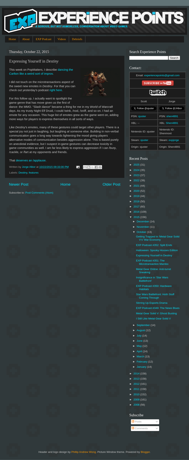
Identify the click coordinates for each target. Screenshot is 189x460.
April (140, 351)
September (144, 325)
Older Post (111, 184)
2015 (136, 217)
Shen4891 (172, 123)
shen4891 (172, 116)
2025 (136, 164)
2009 (136, 399)
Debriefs (77, 39)
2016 (136, 211)
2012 (136, 383)
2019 (136, 196)
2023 (136, 175)
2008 (136, 404)
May (139, 345)
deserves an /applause (31, 160)
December (143, 221)
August (141, 330)
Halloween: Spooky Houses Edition (157, 250)
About (26, 39)
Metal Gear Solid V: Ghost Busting (156, 313)
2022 (136, 180)
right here (56, 90)
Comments (140, 428)
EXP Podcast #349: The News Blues (158, 308)
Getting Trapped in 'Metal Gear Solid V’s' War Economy (157, 238)
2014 (136, 373)
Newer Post (18, 184)
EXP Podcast (43, 39)
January (142, 366)
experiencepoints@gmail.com (161, 75)
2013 (136, 378)
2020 (136, 190)
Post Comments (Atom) (39, 192)
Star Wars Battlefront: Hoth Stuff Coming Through (155, 296)
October (142, 231)
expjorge (174, 140)
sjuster (142, 116)
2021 (136, 185)
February (142, 361)
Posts (137, 421)
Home (12, 39)
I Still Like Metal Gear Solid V (153, 318)
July (139, 335)
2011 (136, 389)
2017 (136, 206)
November (143, 226)
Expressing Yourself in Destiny (154, 255)
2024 (136, 170)
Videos (61, 39)
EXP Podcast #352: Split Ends (154, 245)
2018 (136, 201)
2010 (136, 394)
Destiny (23, 172)
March (141, 356)
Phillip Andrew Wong (83, 451)
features (34, 172)
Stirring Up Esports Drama (152, 302)
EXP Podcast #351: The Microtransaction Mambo (152, 262)
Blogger (145, 451)
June (140, 340)
